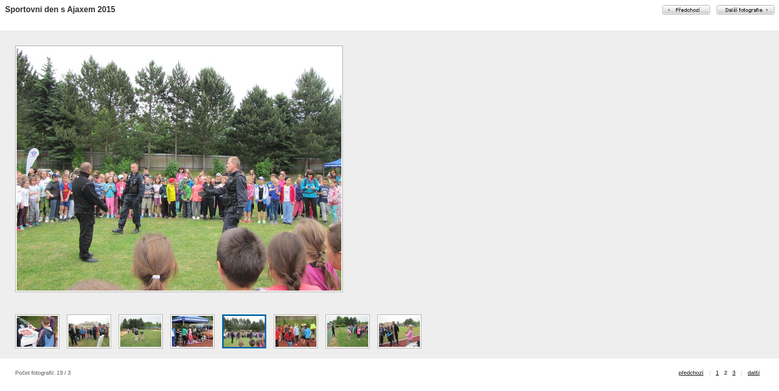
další (754, 373)
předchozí (691, 373)
